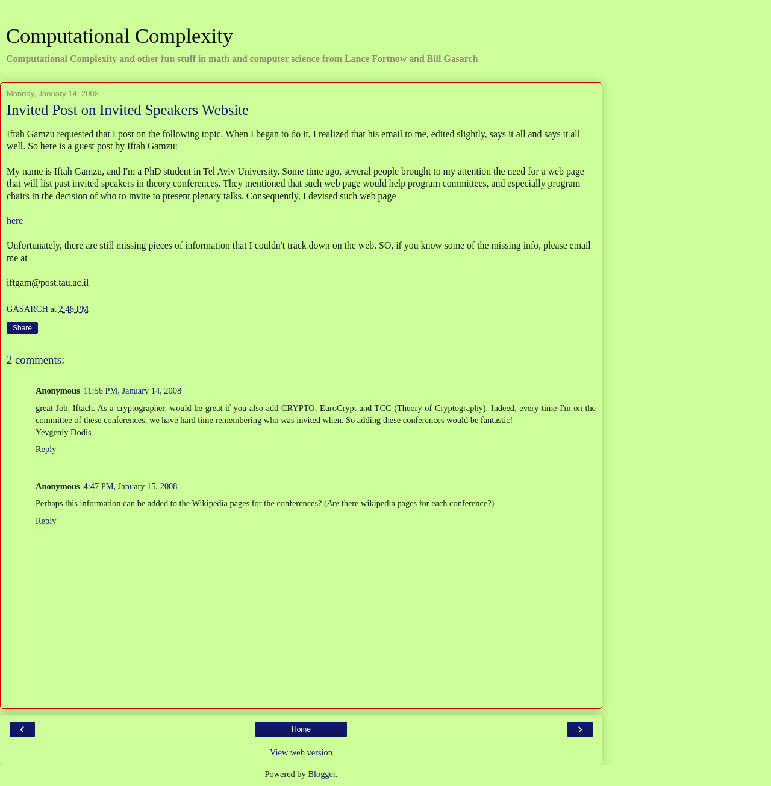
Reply (46, 449)
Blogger (322, 774)
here (15, 220)
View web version (301, 752)
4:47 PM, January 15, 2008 (131, 486)
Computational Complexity (119, 35)
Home (301, 729)
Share (22, 328)
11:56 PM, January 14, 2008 (133, 390)
